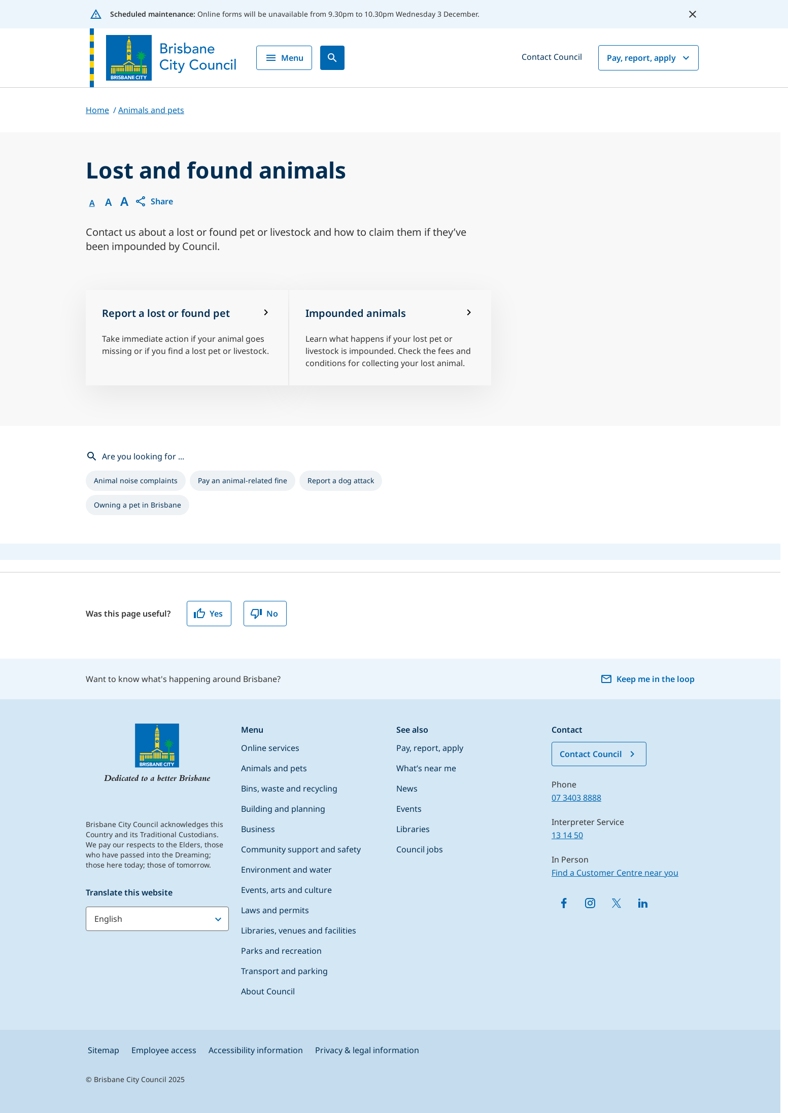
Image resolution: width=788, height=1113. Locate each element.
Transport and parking (284, 971)
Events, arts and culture (286, 889)
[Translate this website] (157, 919)
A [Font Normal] (92, 202)
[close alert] (693, 14)
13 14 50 (567, 835)
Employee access (163, 1050)
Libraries (413, 829)
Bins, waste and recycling (289, 788)
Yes (208, 613)
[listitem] (136, 481)
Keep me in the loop (647, 679)
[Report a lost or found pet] (187, 337)
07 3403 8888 (576, 797)
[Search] (332, 58)
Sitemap (103, 1050)
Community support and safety (301, 849)
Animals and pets (274, 768)
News (407, 788)
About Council (268, 991)
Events (409, 808)
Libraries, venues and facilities (298, 930)
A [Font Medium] (108, 202)
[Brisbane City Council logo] (163, 57)
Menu (284, 58)
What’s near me (426, 768)
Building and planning (283, 808)
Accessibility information (256, 1050)
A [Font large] (124, 201)
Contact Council (552, 56)
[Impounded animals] (390, 337)
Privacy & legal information (367, 1050)
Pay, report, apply (649, 58)
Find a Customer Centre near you (615, 872)
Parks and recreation (281, 950)
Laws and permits (275, 910)
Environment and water (286, 869)
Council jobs (419, 849)
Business (258, 829)
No (264, 613)
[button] (153, 201)
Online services (270, 747)
